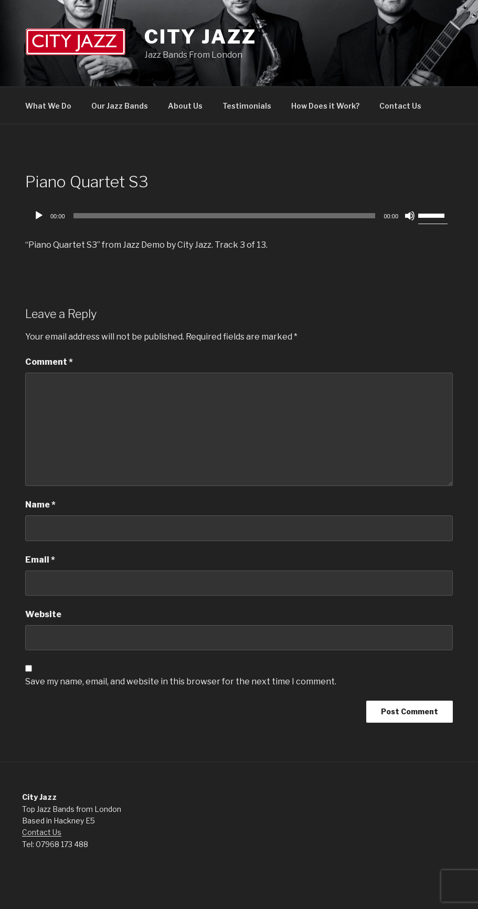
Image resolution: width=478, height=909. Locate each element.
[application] (239, 215)
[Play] (39, 215)
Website (43, 614)
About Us (185, 105)
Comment (49, 362)
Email (40, 560)
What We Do (48, 105)
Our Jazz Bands (119, 105)
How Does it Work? (325, 105)
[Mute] (410, 215)
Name (40, 505)
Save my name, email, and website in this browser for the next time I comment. (180, 681)
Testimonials (246, 105)
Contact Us (400, 105)
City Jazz (200, 36)
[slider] (224, 215)
